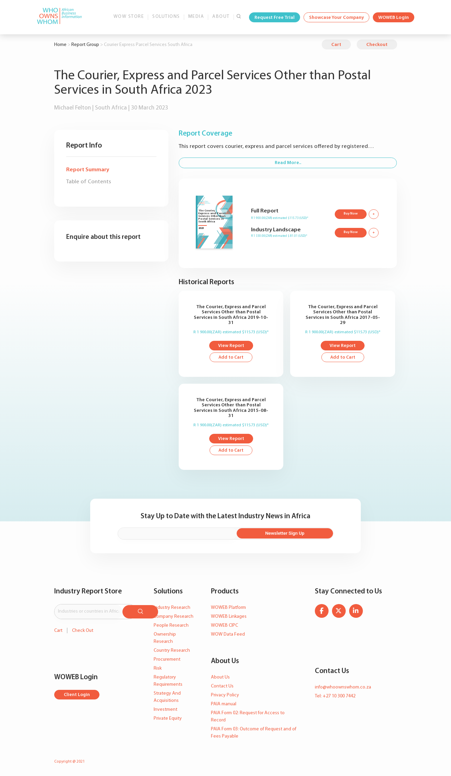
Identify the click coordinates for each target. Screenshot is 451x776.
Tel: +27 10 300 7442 (335, 696)
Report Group (85, 44)
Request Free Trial (274, 17)
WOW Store (129, 16)
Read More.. (288, 162)
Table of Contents (88, 182)
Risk (158, 669)
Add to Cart (231, 358)
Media (196, 16)
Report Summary (87, 170)
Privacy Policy (225, 695)
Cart (336, 44)
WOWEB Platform (228, 608)
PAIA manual (223, 704)
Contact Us (222, 687)
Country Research (172, 651)
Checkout (377, 44)
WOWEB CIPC (224, 626)
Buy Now (350, 214)
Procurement (167, 660)
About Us (220, 678)
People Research (171, 626)
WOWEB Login (393, 17)
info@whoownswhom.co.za (343, 688)
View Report (231, 346)
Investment (165, 710)
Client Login (77, 694)
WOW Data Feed (228, 635)
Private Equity (168, 719)
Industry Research (172, 608)
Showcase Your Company (336, 17)
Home (60, 44)
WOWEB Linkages (229, 617)
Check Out (82, 630)
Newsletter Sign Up (300, 534)
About (221, 16)
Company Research (173, 617)
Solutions (166, 16)
